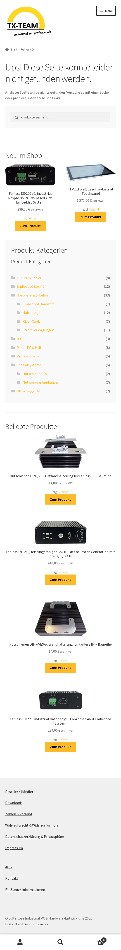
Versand (33, 218)
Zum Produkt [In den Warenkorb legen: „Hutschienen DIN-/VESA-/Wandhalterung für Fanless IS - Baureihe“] (60, 499)
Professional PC (29, 356)
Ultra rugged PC (29, 391)
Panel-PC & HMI (29, 347)
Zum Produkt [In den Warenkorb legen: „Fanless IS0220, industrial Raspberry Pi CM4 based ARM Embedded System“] (60, 746)
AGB (8, 867)
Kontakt (11, 878)
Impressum (14, 848)
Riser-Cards (31, 321)
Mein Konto (20, 942)
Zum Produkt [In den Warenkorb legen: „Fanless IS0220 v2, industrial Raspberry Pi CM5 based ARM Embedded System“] (30, 225)
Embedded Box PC (31, 286)
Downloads (13, 802)
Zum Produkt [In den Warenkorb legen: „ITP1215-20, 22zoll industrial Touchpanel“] (90, 217)
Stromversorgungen (38, 330)
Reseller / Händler (19, 791)
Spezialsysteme (29, 365)
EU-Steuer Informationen (25, 889)
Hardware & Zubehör (32, 295)
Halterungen (33, 312)
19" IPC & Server (29, 278)
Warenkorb (94, 939)
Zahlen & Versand (18, 814)
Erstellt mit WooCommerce (26, 924)
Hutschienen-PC (35, 373)
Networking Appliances (41, 382)
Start (13, 49)
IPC (19, 338)
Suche (60, 942)
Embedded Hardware (39, 304)
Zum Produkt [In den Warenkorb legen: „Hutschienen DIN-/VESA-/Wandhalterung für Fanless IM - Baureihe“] (60, 667)
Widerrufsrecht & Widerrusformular (32, 825)
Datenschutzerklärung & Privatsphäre (34, 836)
